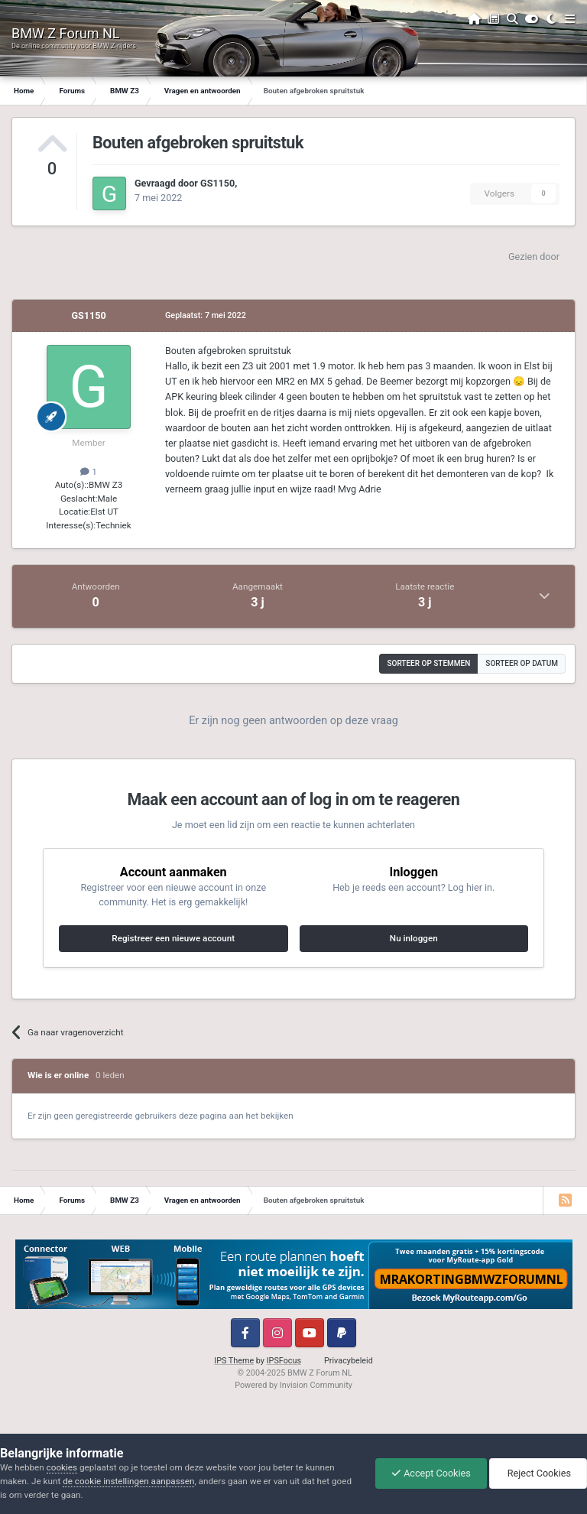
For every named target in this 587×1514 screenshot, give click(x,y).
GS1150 (217, 183)
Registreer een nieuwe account (173, 938)
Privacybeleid (348, 1361)
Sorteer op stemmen (428, 663)
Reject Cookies (538, 1473)
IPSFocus (284, 1361)
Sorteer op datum (521, 663)
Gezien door (533, 256)
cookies (62, 1467)
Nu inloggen (414, 938)
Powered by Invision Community (293, 1385)
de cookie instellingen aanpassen (128, 1481)
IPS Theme (234, 1361)
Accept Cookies (431, 1473)
